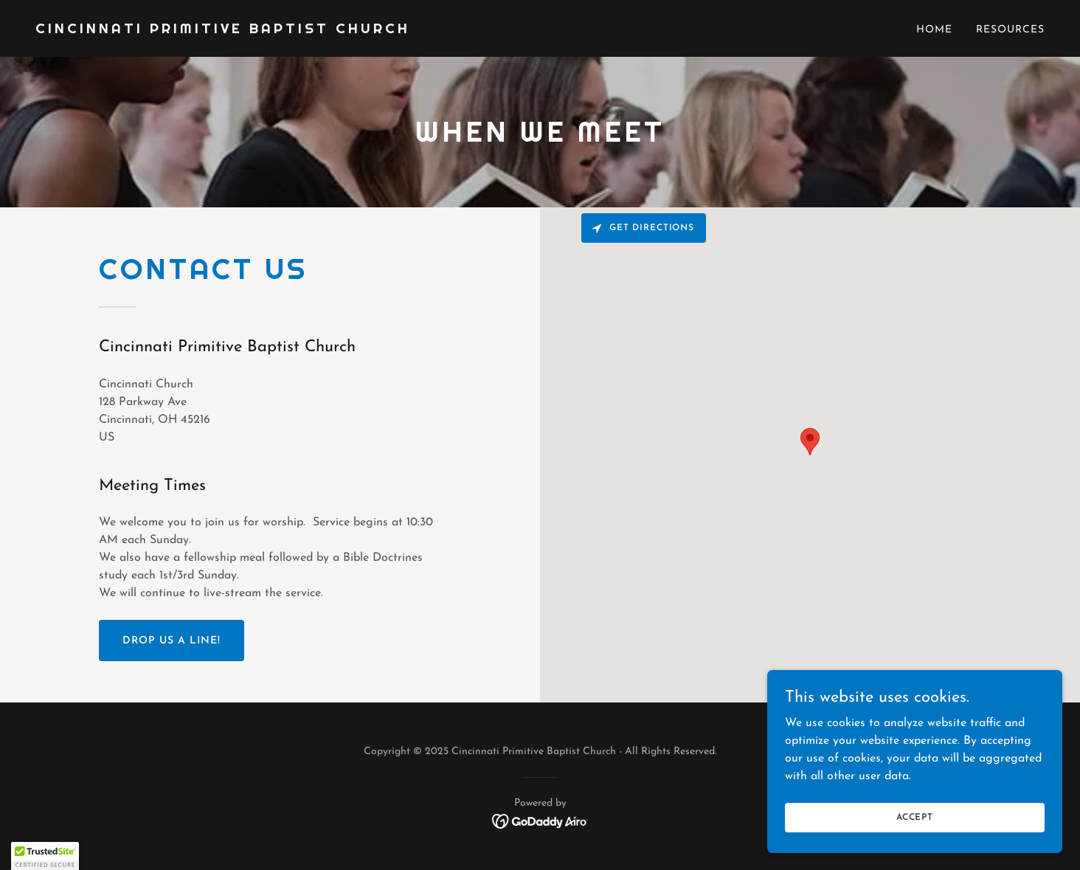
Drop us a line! (171, 640)
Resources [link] (1010, 29)
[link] (222, 30)
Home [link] (934, 29)
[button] (45, 856)
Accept (914, 816)
